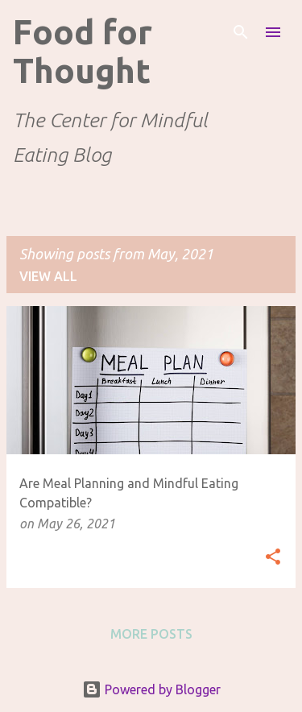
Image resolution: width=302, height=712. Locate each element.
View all (48, 276)
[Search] (240, 32)
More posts (151, 634)
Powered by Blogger (151, 689)
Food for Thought (82, 51)
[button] (273, 558)
